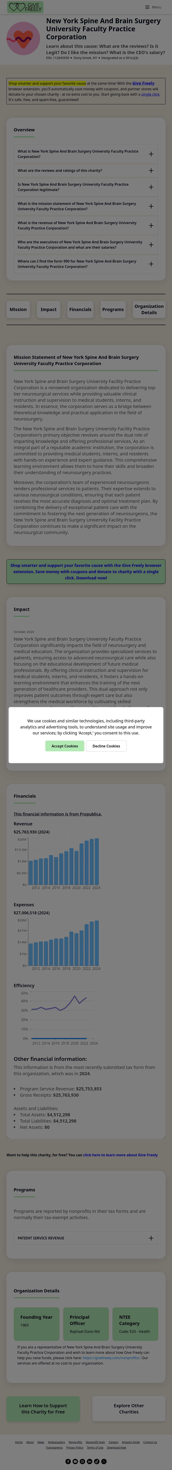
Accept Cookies (65, 745)
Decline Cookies (106, 745)
